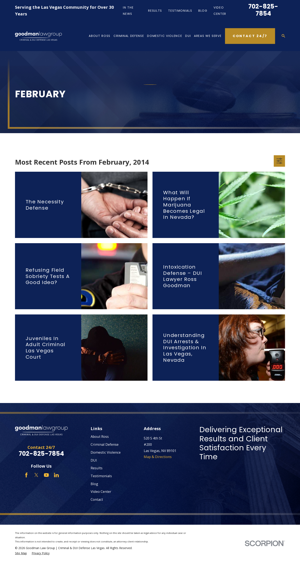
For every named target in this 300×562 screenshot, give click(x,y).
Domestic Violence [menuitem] (164, 36)
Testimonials (180, 11)
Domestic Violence (106, 452)
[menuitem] (21, 553)
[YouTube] (46, 475)
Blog (203, 11)
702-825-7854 (263, 10)
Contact (97, 499)
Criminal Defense (105, 444)
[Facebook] (26, 475)
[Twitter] (36, 475)
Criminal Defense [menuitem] (129, 36)
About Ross (100, 436)
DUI (94, 460)
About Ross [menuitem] (99, 36)
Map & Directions (158, 456)
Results (155, 11)
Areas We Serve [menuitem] (207, 36)
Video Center (101, 491)
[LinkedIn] (56, 475)
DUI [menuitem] (188, 36)
